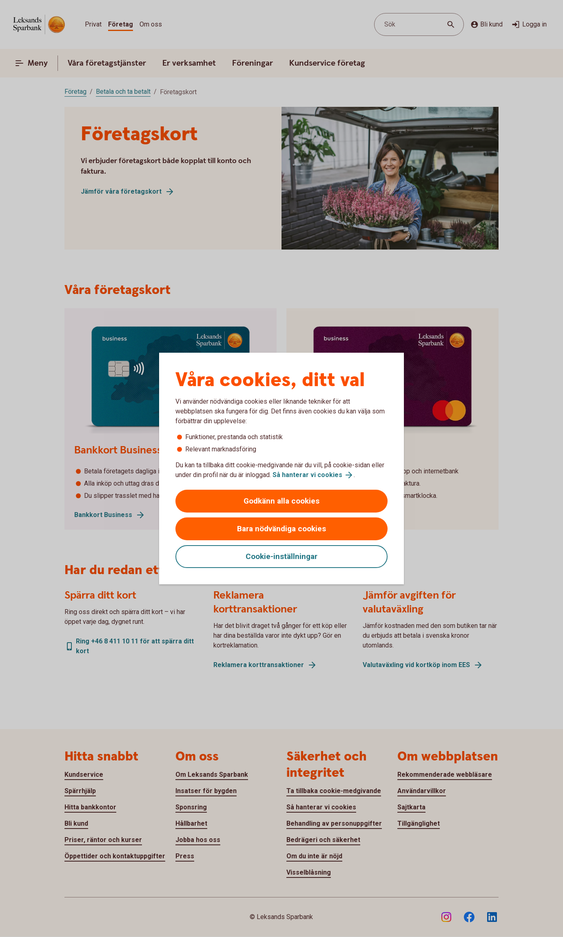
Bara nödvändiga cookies (281, 528)
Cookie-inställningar (281, 556)
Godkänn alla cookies (281, 501)
